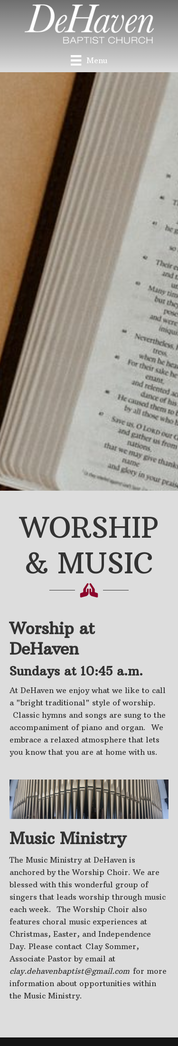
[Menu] (88, 60)
